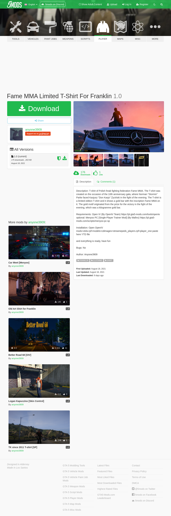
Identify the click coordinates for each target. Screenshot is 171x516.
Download (39, 109)
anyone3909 (33, 129)
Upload (112, 4)
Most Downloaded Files (109, 483)
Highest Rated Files (107, 489)
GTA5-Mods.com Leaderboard (106, 496)
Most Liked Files (105, 477)
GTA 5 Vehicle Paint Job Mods (75, 479)
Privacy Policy (139, 471)
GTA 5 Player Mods (73, 498)
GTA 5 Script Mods (72, 492)
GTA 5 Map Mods (72, 504)
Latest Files (103, 465)
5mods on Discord (143, 500)
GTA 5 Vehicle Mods (73, 471)
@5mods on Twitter (143, 488)
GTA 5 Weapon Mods (74, 486)
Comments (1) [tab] (106, 181)
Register (142, 4)
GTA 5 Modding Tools (74, 465)
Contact (136, 465)
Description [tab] (83, 181)
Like (101, 175)
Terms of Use (139, 477)
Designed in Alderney (18, 464)
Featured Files (104, 471)
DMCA (135, 483)
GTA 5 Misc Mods (72, 509)
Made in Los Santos (17, 467)
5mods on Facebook (144, 494)
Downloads (86, 175)
